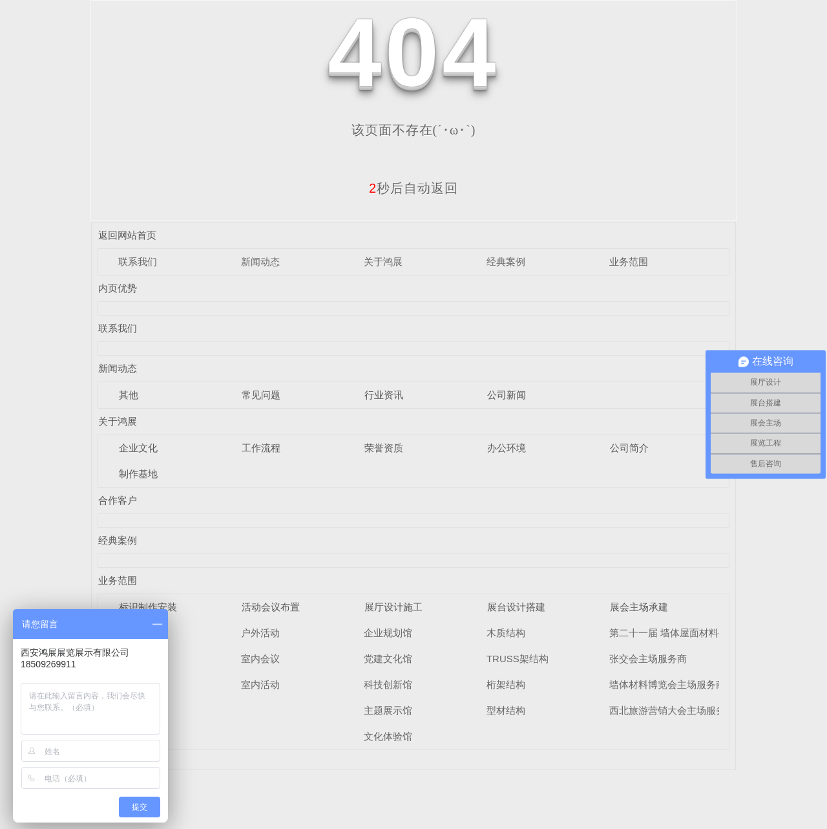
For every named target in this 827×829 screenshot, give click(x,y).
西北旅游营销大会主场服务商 (672, 710)
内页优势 (117, 288)
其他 (128, 394)
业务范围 (628, 261)
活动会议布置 (271, 606)
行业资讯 (383, 394)
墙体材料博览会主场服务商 (667, 684)
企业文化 (138, 447)
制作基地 (138, 473)
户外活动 (260, 632)
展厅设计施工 (393, 606)
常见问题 (261, 394)
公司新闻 (506, 394)
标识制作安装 (148, 606)
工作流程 (261, 447)
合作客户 (117, 500)
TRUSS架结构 (518, 658)
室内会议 (260, 658)
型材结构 (506, 710)
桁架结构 (506, 684)
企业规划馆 (388, 632)
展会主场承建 (639, 606)
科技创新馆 (388, 684)
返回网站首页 (127, 235)
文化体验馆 (388, 736)
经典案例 (506, 261)
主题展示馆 (388, 710)
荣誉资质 (383, 447)
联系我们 (137, 261)
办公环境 (506, 447)
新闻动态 (260, 261)
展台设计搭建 (516, 606)
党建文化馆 (388, 658)
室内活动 (260, 684)
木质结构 (506, 632)
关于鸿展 (383, 261)
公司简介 (629, 447)
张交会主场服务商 (648, 658)
